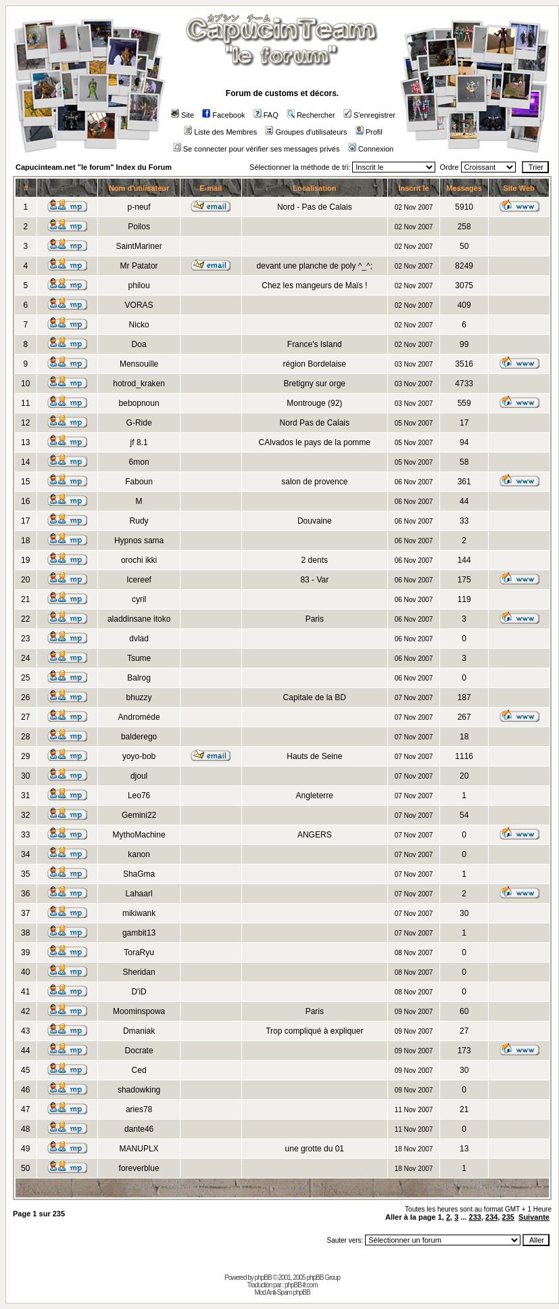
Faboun (139, 481)
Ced (139, 1070)
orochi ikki (139, 560)
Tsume (139, 658)
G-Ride (139, 423)
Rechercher (311, 115)
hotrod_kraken (139, 383)
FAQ (265, 115)
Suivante (534, 1217)
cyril (139, 599)
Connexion (371, 149)
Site (182, 115)
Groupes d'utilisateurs (306, 132)
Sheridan (139, 972)
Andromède (139, 717)
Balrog (139, 678)
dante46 (138, 1129)
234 (491, 1217)
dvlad (139, 638)
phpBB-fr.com (301, 1285)
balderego (139, 736)
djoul (138, 776)
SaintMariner (139, 246)
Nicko (139, 324)
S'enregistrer (369, 115)
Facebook (223, 115)
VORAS (139, 305)
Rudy (139, 521)
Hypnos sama (139, 540)
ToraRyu (139, 952)
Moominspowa (139, 1011)
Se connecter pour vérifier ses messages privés (256, 149)
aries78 (139, 1109)
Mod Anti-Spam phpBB (282, 1292)
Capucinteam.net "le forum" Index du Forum (94, 167)
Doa (139, 344)
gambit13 (138, 933)
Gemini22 (139, 815)
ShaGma (139, 874)
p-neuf (139, 207)
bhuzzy (139, 697)
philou (139, 285)
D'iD (138, 991)
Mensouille (139, 364)
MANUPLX (139, 1148)
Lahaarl (139, 893)
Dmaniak (139, 1031)
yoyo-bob (138, 756)
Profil (369, 132)
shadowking (139, 1090)
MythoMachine (139, 835)
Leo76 (139, 795)
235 (508, 1217)
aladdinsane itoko (138, 619)
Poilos (139, 226)
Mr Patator (139, 266)
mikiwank (138, 913)
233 (475, 1217)
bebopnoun (139, 403)
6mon (139, 462)
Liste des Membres (220, 132)
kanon (139, 854)
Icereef (138, 579)
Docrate (139, 1050)
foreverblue (139, 1168)
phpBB (263, 1277)
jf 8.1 (139, 442)
